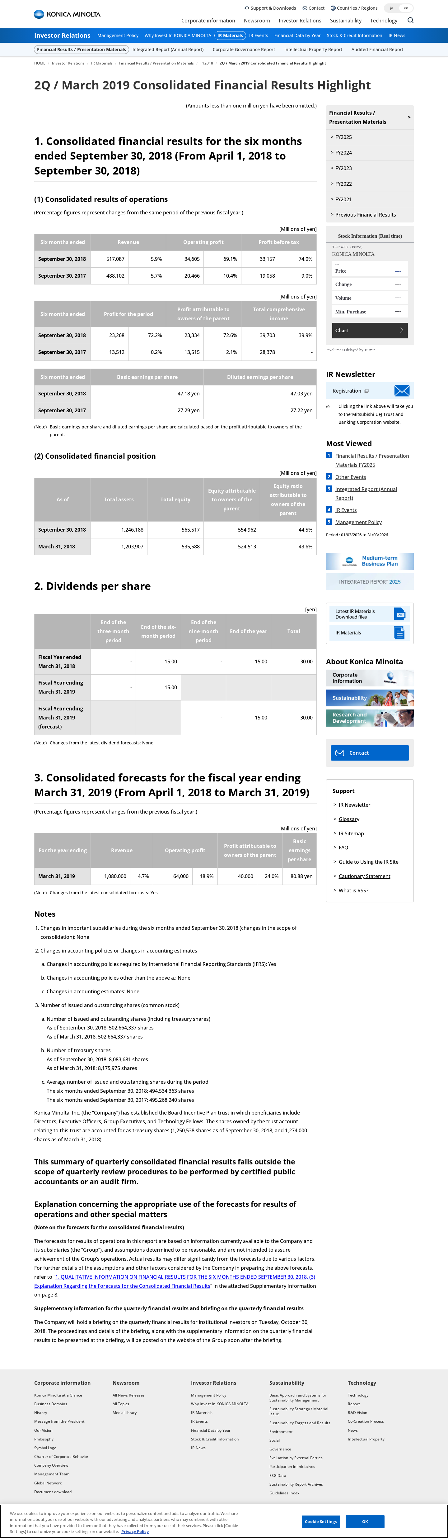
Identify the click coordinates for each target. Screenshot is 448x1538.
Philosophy (44, 1439)
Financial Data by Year (297, 36)
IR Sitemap (351, 833)
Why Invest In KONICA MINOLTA (178, 36)
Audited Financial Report (377, 49)
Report (354, 1404)
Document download (53, 1491)
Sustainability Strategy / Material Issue (298, 1411)
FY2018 (206, 63)
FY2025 (343, 137)
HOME (39, 63)
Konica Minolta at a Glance (58, 1395)
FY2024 (343, 152)
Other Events (350, 477)
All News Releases (129, 1395)
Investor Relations (300, 20)
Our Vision (43, 1430)
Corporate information (208, 20)
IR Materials (230, 36)
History (40, 1412)
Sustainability (346, 20)
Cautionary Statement (364, 876)
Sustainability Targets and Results (299, 1423)
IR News (397, 36)
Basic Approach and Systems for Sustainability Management (297, 1397)
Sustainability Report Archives (296, 1484)
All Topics (121, 1404)
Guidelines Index (284, 1493)
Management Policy (117, 36)
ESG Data (277, 1475)
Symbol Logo (45, 1447)
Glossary (349, 819)
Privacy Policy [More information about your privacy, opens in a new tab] (135, 1532)
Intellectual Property (366, 1439)
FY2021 (343, 199)
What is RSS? (353, 890)
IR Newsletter (355, 804)
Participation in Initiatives (292, 1466)
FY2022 (343, 183)
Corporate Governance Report (244, 49)
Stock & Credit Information (354, 36)
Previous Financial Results (365, 214)
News (353, 1430)
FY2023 (343, 168)
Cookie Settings (321, 1522)
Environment (281, 1431)
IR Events (258, 36)
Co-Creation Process (366, 1421)
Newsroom (257, 20)
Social (274, 1440)
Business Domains (50, 1404)
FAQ (343, 847)
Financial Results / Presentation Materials (81, 49)
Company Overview (51, 1465)
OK (365, 1522)
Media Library (125, 1412)
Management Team (51, 1474)
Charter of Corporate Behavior (61, 1456)
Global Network (48, 1483)
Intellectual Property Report (313, 49)
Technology (383, 20)
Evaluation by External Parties (296, 1457)
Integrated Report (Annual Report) (168, 49)
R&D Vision (357, 1412)
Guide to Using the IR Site (369, 861)
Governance (280, 1449)
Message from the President (59, 1421)
